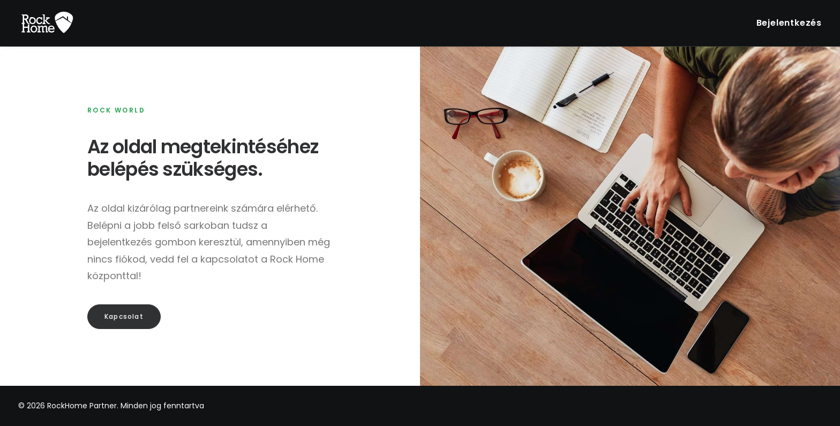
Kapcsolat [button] (124, 316)
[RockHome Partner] (47, 23)
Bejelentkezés (789, 23)
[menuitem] (789, 23)
